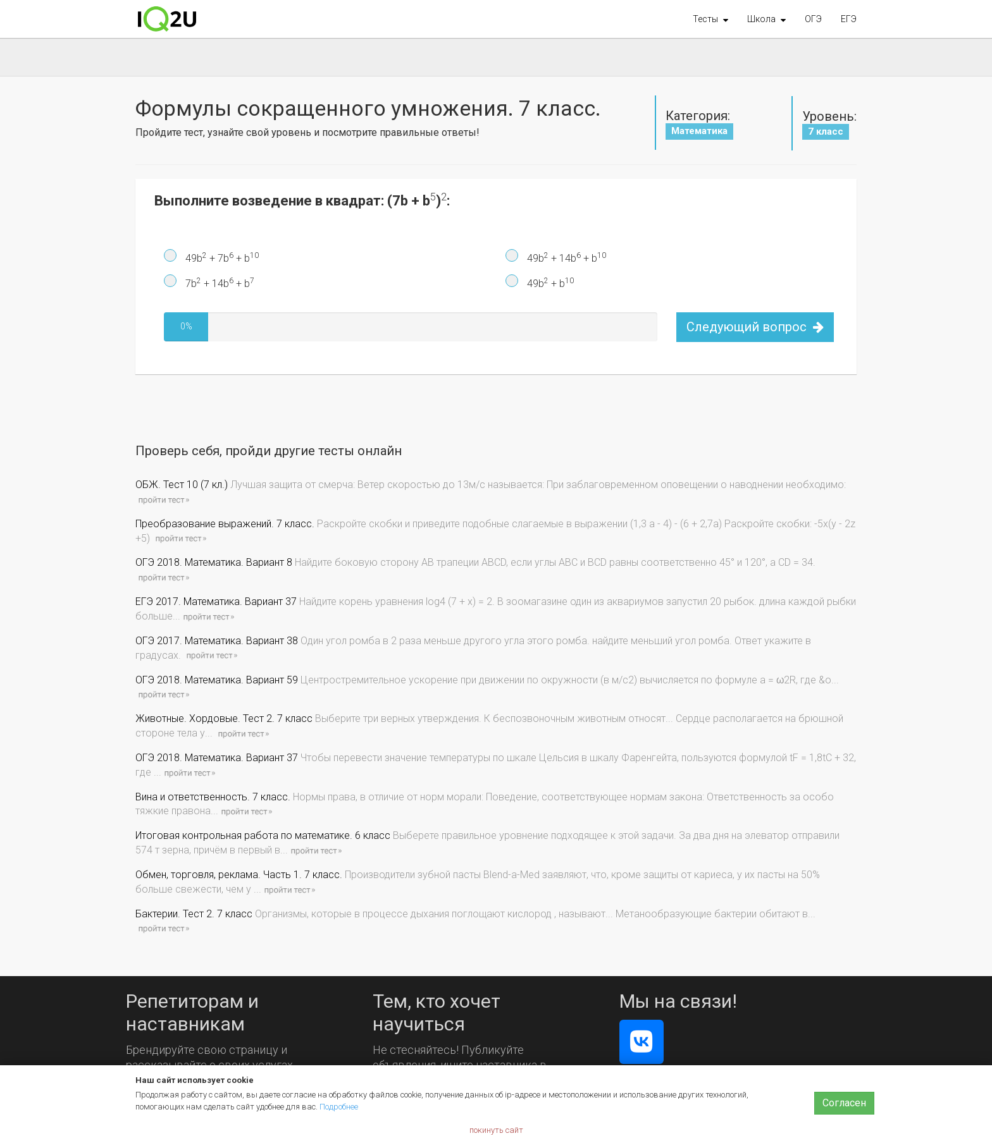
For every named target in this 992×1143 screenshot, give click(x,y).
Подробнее (338, 1106)
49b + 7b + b (221, 257)
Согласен (844, 1103)
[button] (710, 19)
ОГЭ (813, 19)
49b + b (549, 283)
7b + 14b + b (218, 283)
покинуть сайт (496, 1130)
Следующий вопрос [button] (755, 326)
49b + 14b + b (565, 257)
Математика (699, 131)
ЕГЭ (849, 19)
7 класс (825, 131)
